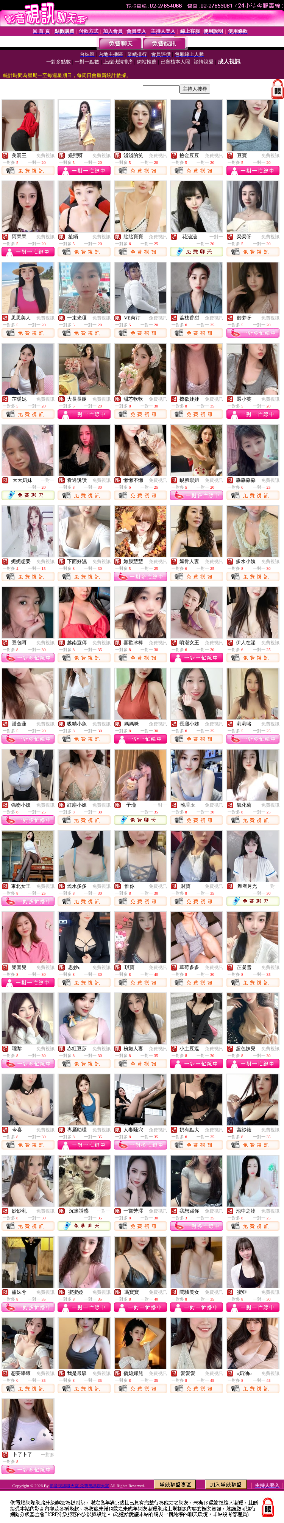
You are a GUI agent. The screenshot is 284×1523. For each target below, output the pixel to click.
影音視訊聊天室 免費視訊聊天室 (79, 1485)
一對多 (48, 1454)
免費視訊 (45, 155)
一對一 (216, 236)
